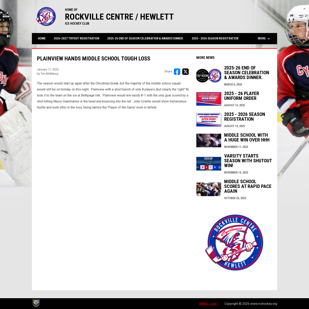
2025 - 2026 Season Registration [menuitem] (216, 38)
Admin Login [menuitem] (208, 304)
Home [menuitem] (42, 38)
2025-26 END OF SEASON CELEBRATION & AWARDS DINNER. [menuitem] (145, 38)
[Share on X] (185, 71)
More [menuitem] (264, 38)
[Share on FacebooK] (177, 71)
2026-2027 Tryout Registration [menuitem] (76, 38)
